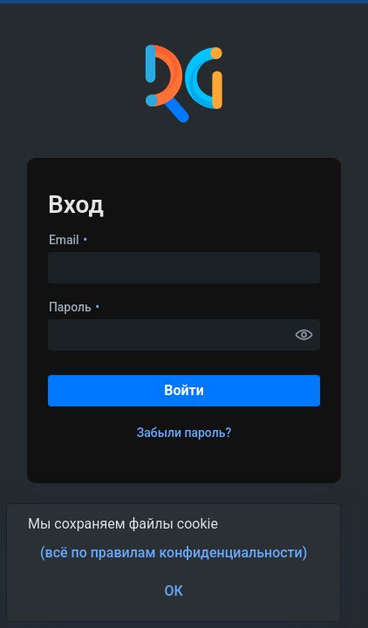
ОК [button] (173, 591)
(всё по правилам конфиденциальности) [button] (173, 552)
